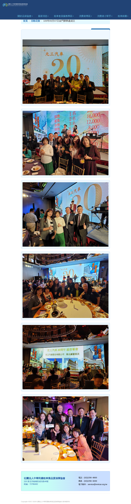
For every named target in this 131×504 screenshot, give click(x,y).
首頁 (25, 21)
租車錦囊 (123, 16)
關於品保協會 (25, 16)
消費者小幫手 (104, 16)
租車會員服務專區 (64, 16)
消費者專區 (85, 16)
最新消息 (43, 16)
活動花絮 (35, 21)
